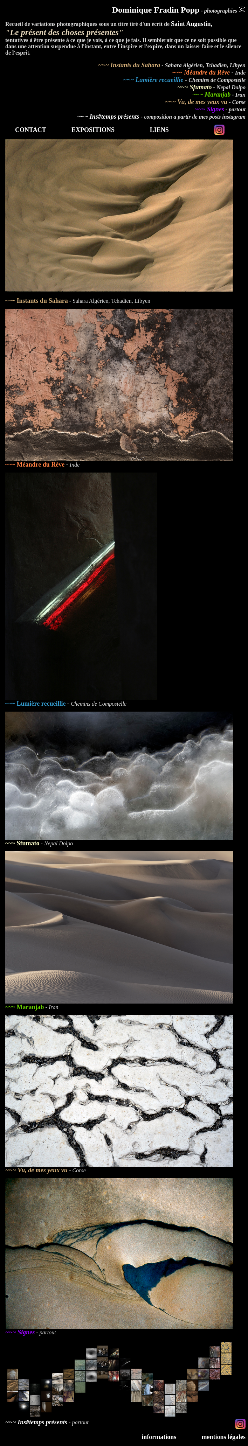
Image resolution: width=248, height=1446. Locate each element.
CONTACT (30, 129)
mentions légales (224, 1436)
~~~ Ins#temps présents (109, 116)
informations (159, 1436)
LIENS (159, 129)
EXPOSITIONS (93, 129)
